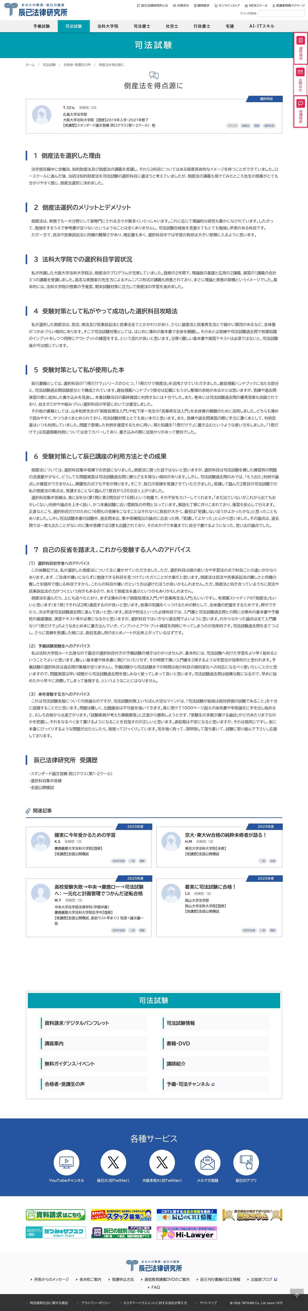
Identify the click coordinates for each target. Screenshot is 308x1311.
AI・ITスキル (262, 26)
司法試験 (73, 26)
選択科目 (269, 125)
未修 (272, 861)
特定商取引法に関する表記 (49, 1303)
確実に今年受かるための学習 (85, 835)
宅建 (230, 26)
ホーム (30, 64)
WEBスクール (258, 5)
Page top (297, 1295)
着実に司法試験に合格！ (211, 887)
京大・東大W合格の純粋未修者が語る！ (226, 835)
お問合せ (183, 5)
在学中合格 (118, 861)
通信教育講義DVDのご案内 (166, 1279)
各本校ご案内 (90, 1279)
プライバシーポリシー (95, 1303)
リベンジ (232, 125)
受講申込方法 (122, 1279)
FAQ (155, 1287)
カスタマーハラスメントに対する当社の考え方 (155, 1303)
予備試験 (41, 26)
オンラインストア (229, 5)
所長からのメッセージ (51, 1279)
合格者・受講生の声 (77, 64)
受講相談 (300, 116)
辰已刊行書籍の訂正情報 (220, 1279)
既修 (257, 125)
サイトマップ (208, 1303)
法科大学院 (107, 26)
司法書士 (142, 26)
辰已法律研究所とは (154, 5)
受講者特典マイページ (290, 5)
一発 (132, 861)
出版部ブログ (263, 1279)
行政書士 (202, 26)
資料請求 (203, 5)
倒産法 (245, 125)
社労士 (172, 26)
